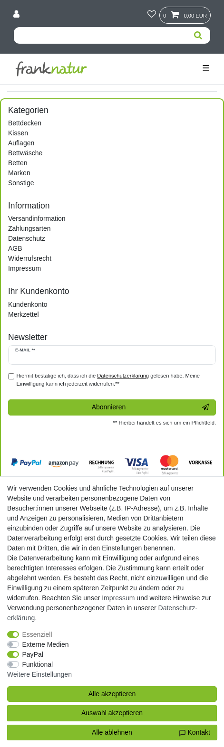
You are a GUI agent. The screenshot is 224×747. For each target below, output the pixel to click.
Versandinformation (37, 218)
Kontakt (194, 732)
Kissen (18, 133)
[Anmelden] (17, 15)
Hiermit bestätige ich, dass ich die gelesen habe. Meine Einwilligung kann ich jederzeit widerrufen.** (108, 380)
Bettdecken (24, 123)
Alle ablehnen (112, 732)
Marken (19, 173)
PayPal (32, 654)
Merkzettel (23, 314)
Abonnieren (150, 407)
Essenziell (37, 634)
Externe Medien (45, 644)
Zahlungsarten (29, 228)
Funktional (37, 664)
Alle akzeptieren (112, 694)
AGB (15, 248)
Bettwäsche (25, 153)
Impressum (24, 268)
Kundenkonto (28, 304)
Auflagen (21, 143)
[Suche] (198, 35)
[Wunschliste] (151, 15)
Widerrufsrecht (29, 258)
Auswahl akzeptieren (112, 713)
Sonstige (21, 183)
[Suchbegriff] (100, 35)
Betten (17, 163)
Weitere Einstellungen (39, 674)
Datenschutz (26, 238)
